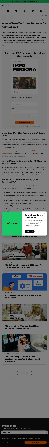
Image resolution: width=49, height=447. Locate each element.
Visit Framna (30, 231)
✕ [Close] (44, 213)
